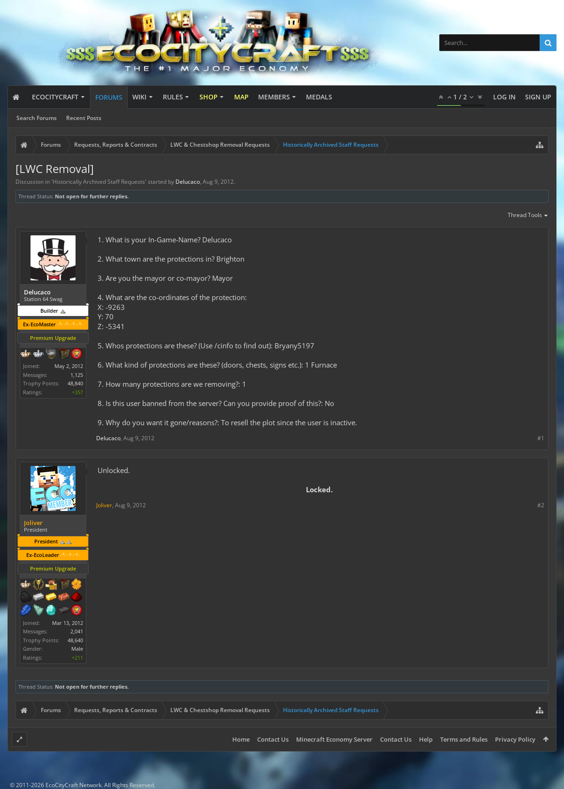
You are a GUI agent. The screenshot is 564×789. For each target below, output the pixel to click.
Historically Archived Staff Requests (99, 182)
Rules (173, 96)
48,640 (75, 640)
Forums (108, 97)
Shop (208, 96)
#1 (540, 438)
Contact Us (273, 739)
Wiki (139, 96)
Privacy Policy (515, 739)
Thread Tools (528, 216)
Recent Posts (83, 118)
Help (426, 739)
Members (274, 96)
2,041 (76, 631)
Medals (319, 96)
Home (241, 739)
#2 (540, 505)
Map (241, 96)
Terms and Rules (464, 739)
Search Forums (36, 118)
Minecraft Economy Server (334, 739)
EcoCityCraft (55, 96)
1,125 (76, 374)
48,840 (75, 383)
